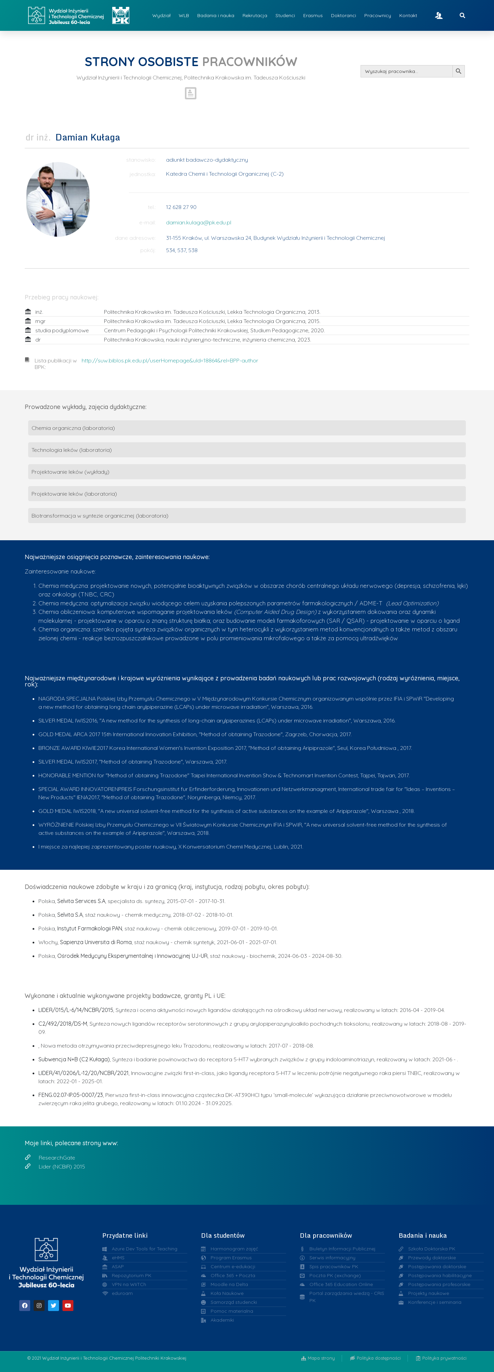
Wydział (161, 15)
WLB (184, 15)
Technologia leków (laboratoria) (72, 449)
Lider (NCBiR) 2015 (62, 1166)
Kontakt (408, 15)
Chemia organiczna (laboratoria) (73, 427)
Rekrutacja (255, 15)
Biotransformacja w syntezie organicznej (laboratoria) (100, 515)
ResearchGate (57, 1157)
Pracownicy (377, 15)
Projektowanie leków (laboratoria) (74, 493)
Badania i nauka (215, 15)
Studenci (285, 15)
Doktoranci (343, 15)
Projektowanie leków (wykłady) (70, 471)
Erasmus (313, 15)
